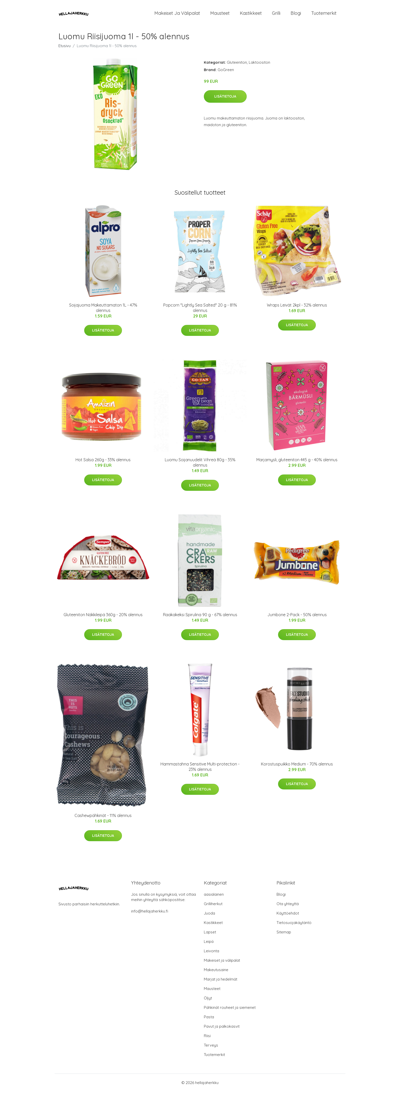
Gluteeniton (237, 66)
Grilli (276, 15)
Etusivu (64, 50)
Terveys (211, 1049)
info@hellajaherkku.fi (149, 915)
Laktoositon (259, 66)
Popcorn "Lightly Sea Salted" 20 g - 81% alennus (200, 312)
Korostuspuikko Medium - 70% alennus (297, 768)
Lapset (210, 936)
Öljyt (208, 1002)
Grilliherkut (213, 908)
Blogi (296, 15)
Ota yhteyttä (288, 908)
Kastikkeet (251, 15)
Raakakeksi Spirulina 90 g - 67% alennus (200, 619)
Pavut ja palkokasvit (222, 1030)
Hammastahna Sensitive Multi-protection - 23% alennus (200, 771)
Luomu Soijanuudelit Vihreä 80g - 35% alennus (200, 466)
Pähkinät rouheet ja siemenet (230, 1012)
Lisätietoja (225, 100)
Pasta (209, 1021)
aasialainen (214, 898)
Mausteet (220, 15)
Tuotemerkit (323, 15)
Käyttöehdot (288, 917)
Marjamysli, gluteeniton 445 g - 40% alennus (297, 464)
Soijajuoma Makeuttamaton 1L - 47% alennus (103, 312)
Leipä (209, 946)
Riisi (207, 1040)
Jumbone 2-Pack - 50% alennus (297, 619)
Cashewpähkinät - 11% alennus (103, 820)
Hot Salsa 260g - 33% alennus (103, 464)
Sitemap (284, 936)
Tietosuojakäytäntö (294, 927)
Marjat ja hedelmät (220, 983)
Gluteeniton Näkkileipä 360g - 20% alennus (103, 619)
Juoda (209, 917)
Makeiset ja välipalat (177, 15)
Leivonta (211, 955)
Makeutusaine (216, 974)
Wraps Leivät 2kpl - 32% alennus (297, 309)
